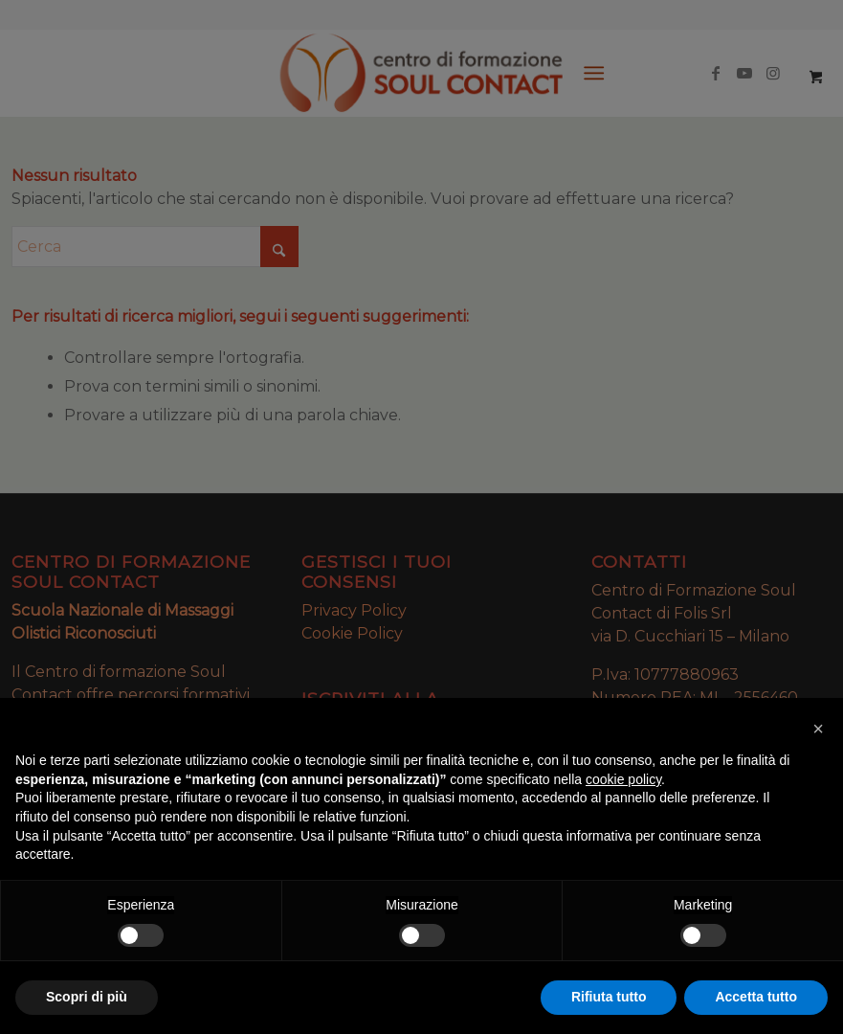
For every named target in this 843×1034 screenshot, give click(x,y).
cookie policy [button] (623, 779)
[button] (818, 728)
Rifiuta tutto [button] (609, 996)
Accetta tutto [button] (756, 996)
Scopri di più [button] (86, 996)
